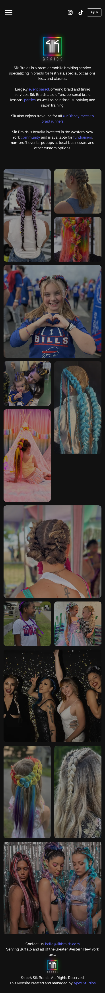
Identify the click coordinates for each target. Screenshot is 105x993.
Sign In (94, 12)
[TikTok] (80, 12)
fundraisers (82, 137)
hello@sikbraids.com (62, 944)
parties (30, 100)
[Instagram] (70, 12)
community (30, 137)
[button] (9, 12)
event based (39, 89)
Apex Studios (85, 983)
